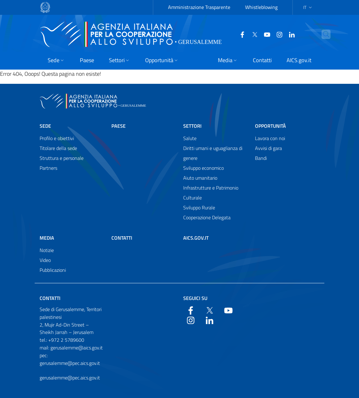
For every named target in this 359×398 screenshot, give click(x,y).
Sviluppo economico (203, 168)
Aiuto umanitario (200, 178)
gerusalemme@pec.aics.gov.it (70, 377)
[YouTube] (264, 34)
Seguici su (195, 298)
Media (47, 238)
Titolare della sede (58, 148)
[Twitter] (252, 34)
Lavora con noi (270, 138)
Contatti (121, 238)
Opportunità (270, 126)
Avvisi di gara (268, 148)
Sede (45, 126)
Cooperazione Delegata (207, 217)
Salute (190, 138)
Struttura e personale (62, 158)
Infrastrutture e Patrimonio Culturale (210, 192)
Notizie (47, 250)
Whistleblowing (261, 7)
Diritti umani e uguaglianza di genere (212, 153)
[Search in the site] (332, 34)
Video (45, 260)
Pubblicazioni (53, 270)
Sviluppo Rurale (199, 207)
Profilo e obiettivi (57, 138)
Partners (48, 168)
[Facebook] (240, 34)
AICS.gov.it (196, 238)
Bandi (261, 158)
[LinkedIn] (289, 34)
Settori (192, 126)
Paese (118, 126)
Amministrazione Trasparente (199, 7)
